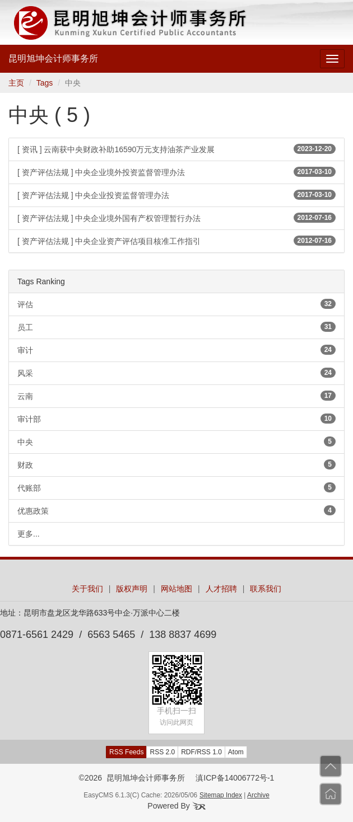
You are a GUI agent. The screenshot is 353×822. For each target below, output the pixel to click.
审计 (176, 350)
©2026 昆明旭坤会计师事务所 (132, 777)
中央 (176, 441)
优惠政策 (176, 510)
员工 (176, 327)
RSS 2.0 (162, 752)
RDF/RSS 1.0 (201, 752)
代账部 (176, 487)
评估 (176, 304)
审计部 (176, 419)
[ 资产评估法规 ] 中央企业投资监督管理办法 (176, 195)
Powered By (176, 805)
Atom (236, 752)
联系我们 (265, 588)
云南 (176, 396)
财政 (176, 464)
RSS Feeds (126, 752)
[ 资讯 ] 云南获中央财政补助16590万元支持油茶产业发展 (176, 149)
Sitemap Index (220, 795)
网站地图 (176, 588)
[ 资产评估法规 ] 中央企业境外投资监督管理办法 (176, 172)
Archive (258, 795)
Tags (44, 82)
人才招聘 (221, 588)
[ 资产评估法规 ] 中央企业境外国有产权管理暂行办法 (176, 218)
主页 (16, 82)
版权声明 (131, 588)
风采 (176, 373)
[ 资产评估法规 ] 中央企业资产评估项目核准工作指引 (176, 241)
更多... (28, 533)
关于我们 (87, 588)
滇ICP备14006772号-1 (235, 777)
